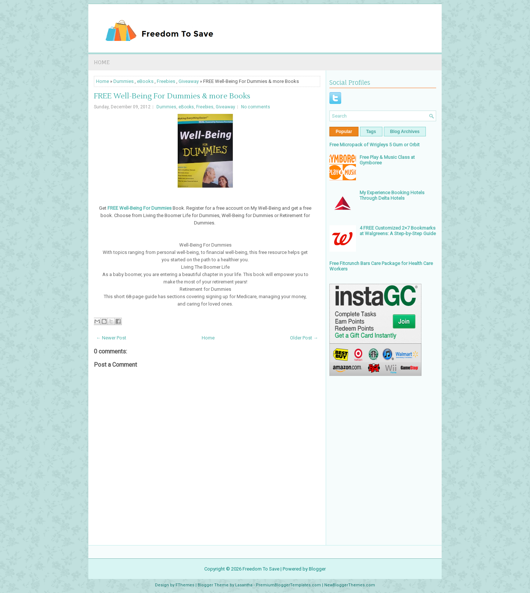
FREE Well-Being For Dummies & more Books (172, 96)
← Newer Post (111, 338)
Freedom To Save (261, 569)
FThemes (185, 585)
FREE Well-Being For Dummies (139, 208)
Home (102, 62)
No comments (255, 106)
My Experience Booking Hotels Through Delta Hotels (392, 195)
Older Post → (304, 338)
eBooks (145, 81)
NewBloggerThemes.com (349, 585)
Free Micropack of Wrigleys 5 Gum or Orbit (374, 144)
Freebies (166, 81)
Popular (344, 131)
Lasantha (243, 585)
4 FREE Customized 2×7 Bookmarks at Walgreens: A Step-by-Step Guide (398, 230)
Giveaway (189, 81)
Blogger (317, 569)
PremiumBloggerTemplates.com (288, 585)
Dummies (123, 81)
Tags (371, 131)
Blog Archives (405, 131)
